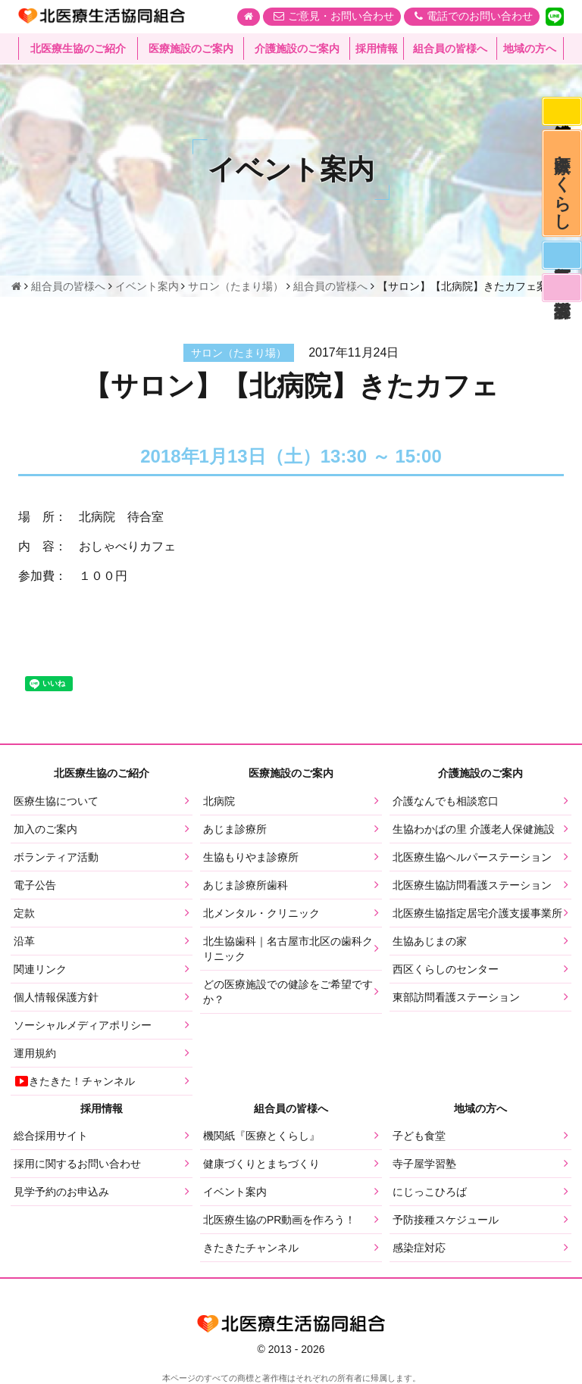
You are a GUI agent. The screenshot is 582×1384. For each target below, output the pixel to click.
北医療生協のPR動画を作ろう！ (279, 1220)
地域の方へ (529, 49)
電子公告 (35, 885)
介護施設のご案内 (297, 49)
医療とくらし (561, 189)
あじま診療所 (235, 829)
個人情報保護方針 (56, 997)
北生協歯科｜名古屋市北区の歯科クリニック (288, 948)
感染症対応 (561, 113)
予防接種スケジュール (446, 1220)
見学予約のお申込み (61, 1192)
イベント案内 (235, 1192)
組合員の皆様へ (450, 49)
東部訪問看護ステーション (456, 997)
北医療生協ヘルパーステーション (472, 857)
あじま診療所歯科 (245, 885)
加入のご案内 (45, 829)
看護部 (561, 301)
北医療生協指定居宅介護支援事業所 (477, 913)
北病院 (219, 801)
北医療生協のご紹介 (78, 49)
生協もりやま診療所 (251, 857)
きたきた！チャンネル (74, 1081)
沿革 (24, 941)
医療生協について (56, 801)
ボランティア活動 (56, 857)
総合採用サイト (51, 1136)
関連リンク (40, 969)
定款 (24, 913)
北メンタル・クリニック (261, 913)
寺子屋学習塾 (424, 1164)
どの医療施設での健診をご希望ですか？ (288, 991)
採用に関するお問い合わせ (77, 1164)
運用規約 (35, 1053)
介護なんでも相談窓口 (446, 801)
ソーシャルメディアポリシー (83, 1025)
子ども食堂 (419, 1136)
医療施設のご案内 (191, 49)
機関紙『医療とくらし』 (261, 1136)
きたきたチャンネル (251, 1248)
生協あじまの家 (430, 941)
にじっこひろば (430, 1192)
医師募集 (561, 266)
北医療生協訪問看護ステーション (472, 885)
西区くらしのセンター (446, 969)
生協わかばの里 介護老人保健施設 (474, 829)
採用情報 (376, 49)
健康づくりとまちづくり (261, 1164)
